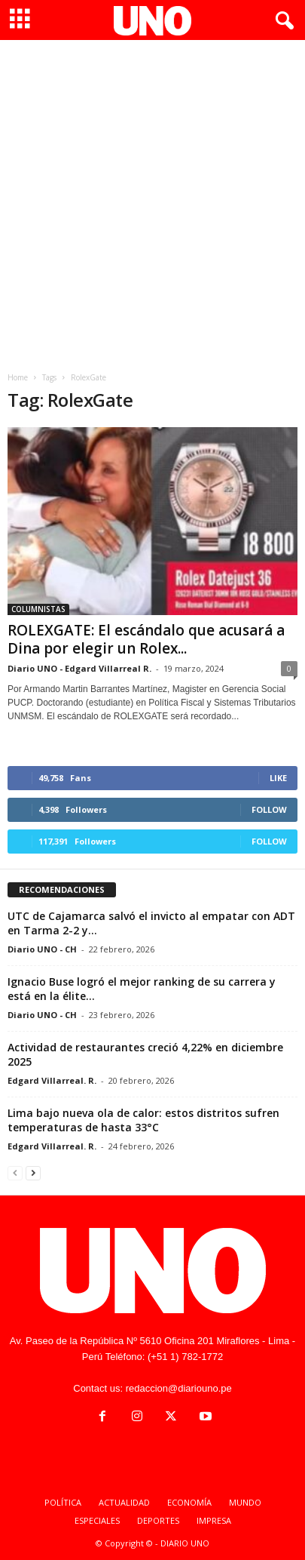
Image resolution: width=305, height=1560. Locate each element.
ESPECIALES (97, 1520)
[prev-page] (15, 1172)
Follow (269, 809)
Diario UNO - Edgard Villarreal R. (79, 668)
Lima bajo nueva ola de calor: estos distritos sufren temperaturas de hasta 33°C (143, 1120)
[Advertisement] (152, 200)
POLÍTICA (62, 1502)
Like (278, 777)
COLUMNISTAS (38, 609)
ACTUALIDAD (124, 1502)
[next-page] (33, 1172)
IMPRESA (214, 1520)
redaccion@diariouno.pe (179, 1388)
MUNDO (245, 1502)
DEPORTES (158, 1520)
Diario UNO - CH (42, 949)
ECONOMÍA (189, 1502)
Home (18, 377)
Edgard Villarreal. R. (52, 1080)
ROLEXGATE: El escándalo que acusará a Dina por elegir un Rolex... (146, 639)
